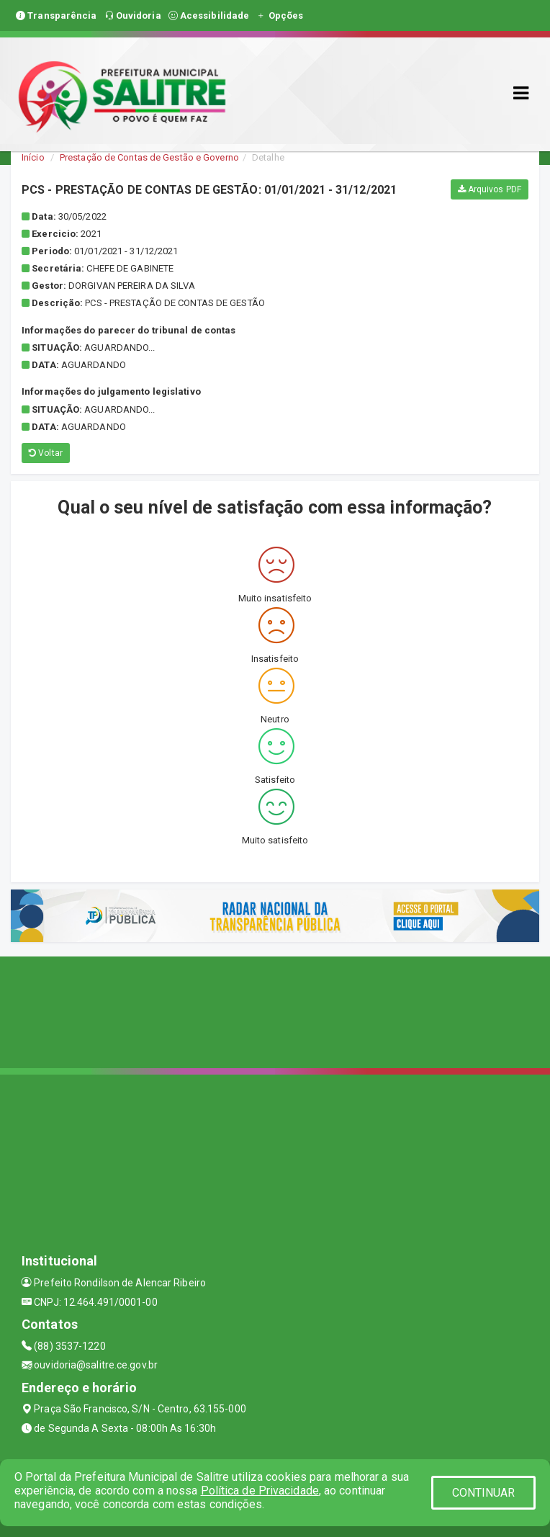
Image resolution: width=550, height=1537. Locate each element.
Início (33, 157)
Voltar (46, 453)
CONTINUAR (483, 1493)
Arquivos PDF (489, 189)
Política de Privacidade (260, 1490)
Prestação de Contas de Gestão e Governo (149, 157)
